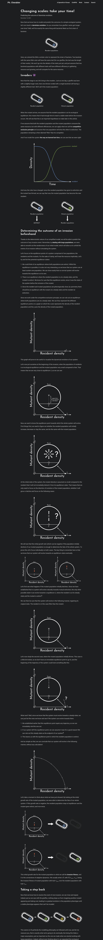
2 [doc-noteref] (63, 733)
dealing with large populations (62, 242)
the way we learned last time (50, 137)
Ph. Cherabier (14, 2)
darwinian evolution (39, 25)
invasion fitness (72, 874)
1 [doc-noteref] (41, 595)
